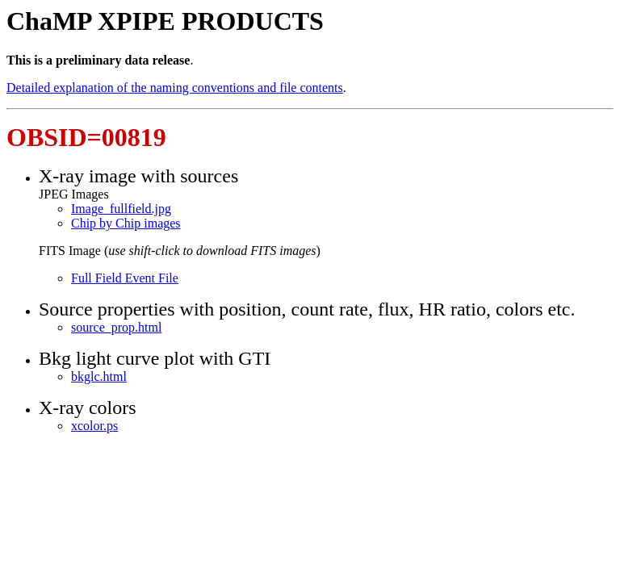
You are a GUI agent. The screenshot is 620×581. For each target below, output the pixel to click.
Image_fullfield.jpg (121, 208)
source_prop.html (116, 327)
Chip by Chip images (126, 223)
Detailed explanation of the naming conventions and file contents (174, 87)
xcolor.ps (94, 426)
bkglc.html (99, 376)
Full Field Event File (124, 278)
